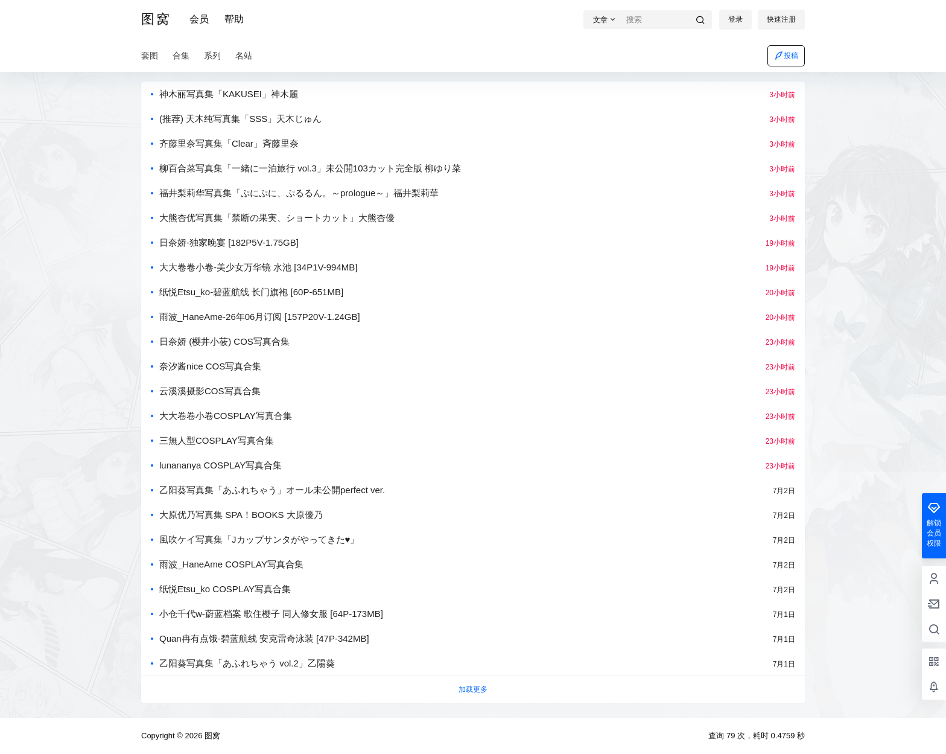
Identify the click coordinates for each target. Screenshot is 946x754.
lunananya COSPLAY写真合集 (220, 465)
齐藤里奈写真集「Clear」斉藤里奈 (229, 143)
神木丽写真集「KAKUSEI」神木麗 (228, 94)
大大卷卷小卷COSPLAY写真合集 (225, 416)
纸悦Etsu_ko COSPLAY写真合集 (225, 589)
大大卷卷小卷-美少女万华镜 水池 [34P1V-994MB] (258, 267)
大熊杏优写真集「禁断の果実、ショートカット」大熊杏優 (277, 217)
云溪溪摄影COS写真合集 (210, 391)
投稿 (786, 55)
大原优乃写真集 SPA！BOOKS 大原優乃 (241, 515)
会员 (199, 19)
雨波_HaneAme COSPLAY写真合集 (231, 564)
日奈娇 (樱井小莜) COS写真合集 (224, 341)
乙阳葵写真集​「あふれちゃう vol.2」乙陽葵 (247, 663)
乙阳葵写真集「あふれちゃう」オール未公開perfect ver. (272, 490)
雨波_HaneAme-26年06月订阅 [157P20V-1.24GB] (259, 317)
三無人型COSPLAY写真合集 (216, 440)
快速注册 (781, 19)
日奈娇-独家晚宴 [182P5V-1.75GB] (229, 242)
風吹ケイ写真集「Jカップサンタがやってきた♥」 (259, 539)
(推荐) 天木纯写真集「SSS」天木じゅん (240, 118)
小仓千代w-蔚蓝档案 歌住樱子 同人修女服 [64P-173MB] (271, 614)
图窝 (211, 735)
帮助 (234, 19)
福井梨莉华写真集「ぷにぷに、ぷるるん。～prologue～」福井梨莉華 (299, 193)
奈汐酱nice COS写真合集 (210, 366)
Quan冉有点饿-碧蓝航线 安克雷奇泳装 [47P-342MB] (264, 638)
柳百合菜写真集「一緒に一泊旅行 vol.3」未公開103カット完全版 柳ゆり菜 (310, 168)
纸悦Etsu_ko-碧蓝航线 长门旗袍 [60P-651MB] (251, 292)
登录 (735, 19)
